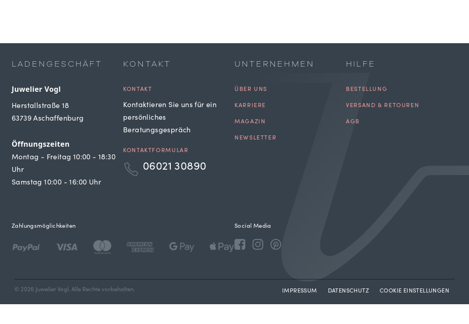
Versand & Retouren (382, 106)
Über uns (250, 90)
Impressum (299, 291)
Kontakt (137, 90)
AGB (353, 122)
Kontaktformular (155, 151)
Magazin (249, 122)
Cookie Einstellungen (414, 291)
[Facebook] (239, 244)
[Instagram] (257, 244)
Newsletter (255, 138)
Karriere (250, 106)
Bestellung (366, 90)
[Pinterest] (275, 244)
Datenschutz (348, 291)
